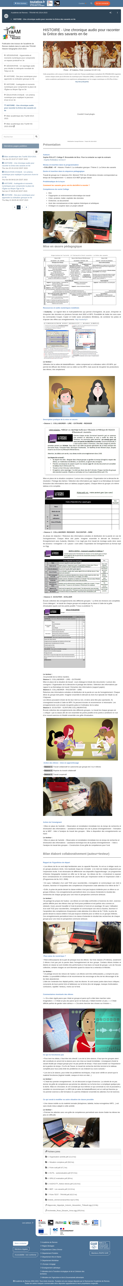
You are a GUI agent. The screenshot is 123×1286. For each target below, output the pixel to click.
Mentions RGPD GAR (99, 1253)
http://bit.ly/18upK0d (81, 82)
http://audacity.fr (81, 319)
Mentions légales (21, 1249)
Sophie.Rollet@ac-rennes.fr (55, 160)
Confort (82, 3)
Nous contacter (20, 1243)
